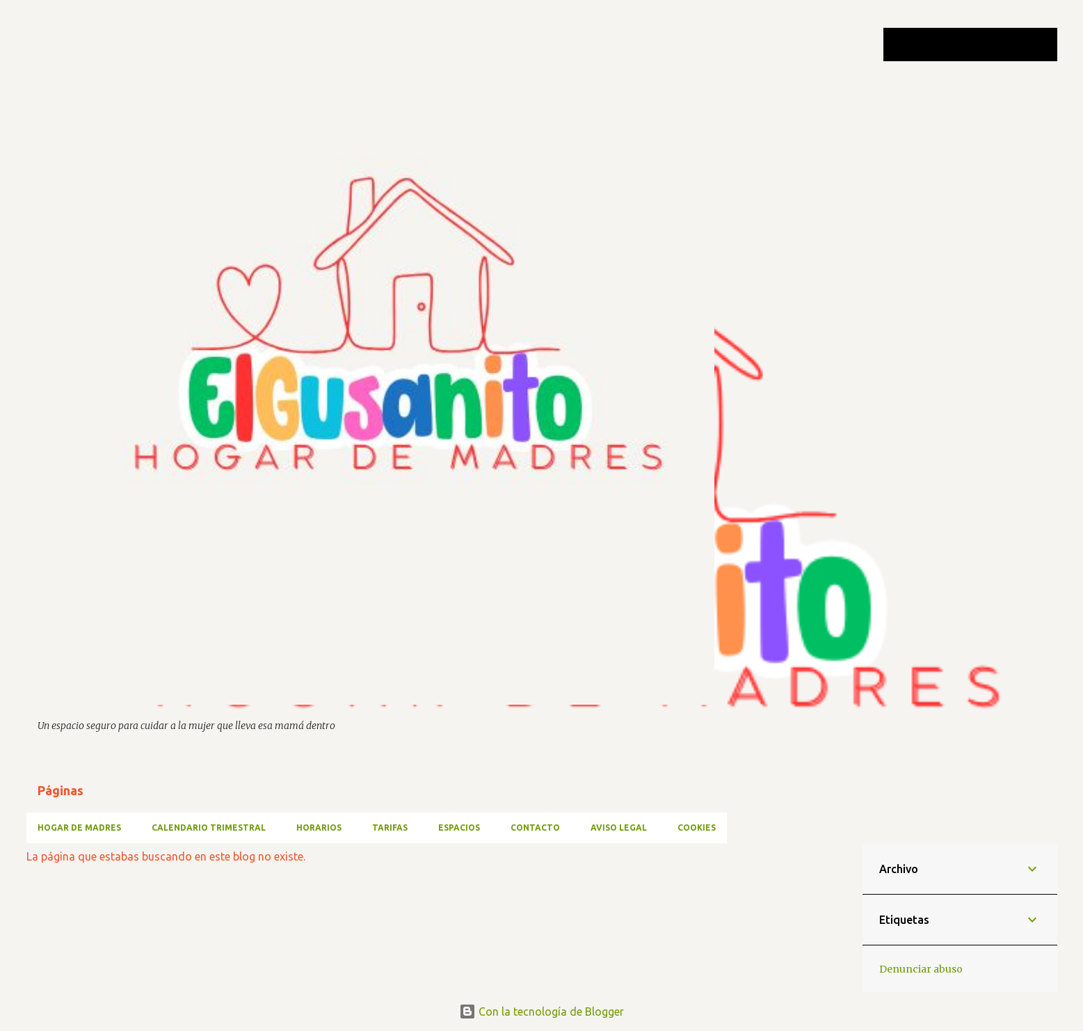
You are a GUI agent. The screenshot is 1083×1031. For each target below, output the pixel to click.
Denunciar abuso (921, 969)
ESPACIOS (459, 827)
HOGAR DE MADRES (79, 827)
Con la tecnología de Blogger (541, 1011)
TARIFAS (390, 827)
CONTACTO (535, 827)
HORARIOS (319, 827)
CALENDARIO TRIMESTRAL (209, 827)
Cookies (696, 827)
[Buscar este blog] (984, 44)
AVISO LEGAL (619, 827)
